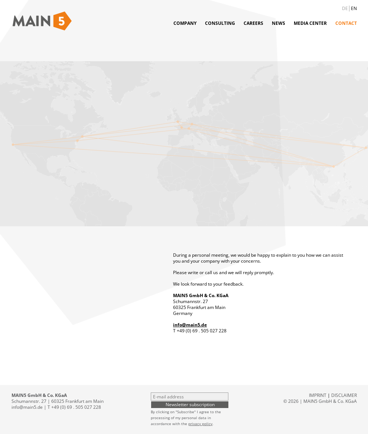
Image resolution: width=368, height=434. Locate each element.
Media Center (310, 23)
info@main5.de (190, 325)
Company (184, 23)
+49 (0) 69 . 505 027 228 (202, 331)
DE (345, 8)
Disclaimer (344, 395)
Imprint (317, 395)
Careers (253, 23)
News (278, 23)
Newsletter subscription (190, 404)
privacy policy (200, 423)
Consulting (220, 23)
